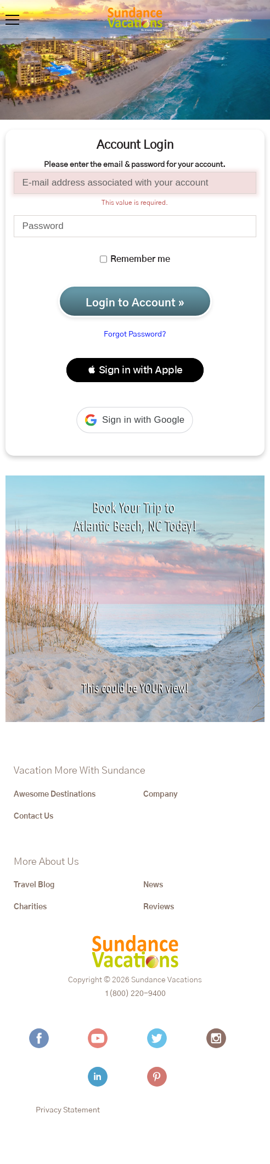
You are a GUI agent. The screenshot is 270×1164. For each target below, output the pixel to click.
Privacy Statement (68, 1110)
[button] (135, 370)
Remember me (135, 259)
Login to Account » (135, 303)
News (153, 885)
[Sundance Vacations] (135, 19)
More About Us (46, 862)
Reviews (158, 907)
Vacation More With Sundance (79, 771)
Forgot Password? (135, 334)
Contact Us (33, 816)
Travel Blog (34, 885)
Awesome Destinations (54, 794)
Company (160, 794)
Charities (30, 907)
